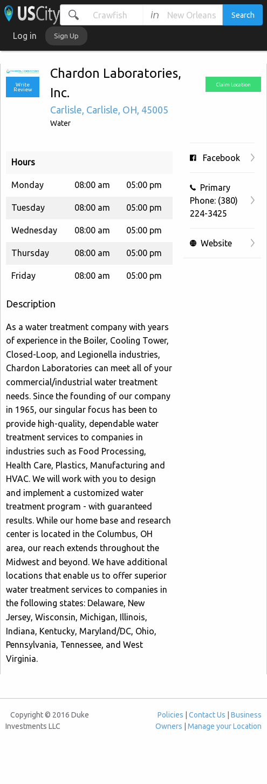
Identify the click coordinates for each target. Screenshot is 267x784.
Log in (25, 36)
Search (243, 15)
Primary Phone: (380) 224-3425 (214, 200)
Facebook (215, 158)
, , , (109, 109)
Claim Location (233, 85)
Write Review (22, 87)
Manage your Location (225, 726)
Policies (170, 715)
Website (211, 243)
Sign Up (66, 35)
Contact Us (207, 715)
